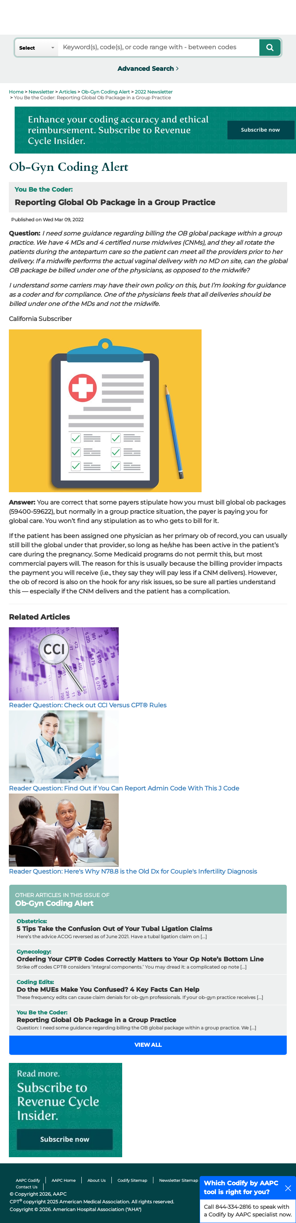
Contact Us (26, 1187)
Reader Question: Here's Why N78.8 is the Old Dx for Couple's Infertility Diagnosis (133, 871)
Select (27, 48)
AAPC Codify (28, 1180)
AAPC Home (64, 1180)
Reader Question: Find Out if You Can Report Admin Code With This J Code (124, 788)
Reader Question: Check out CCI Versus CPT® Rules (87, 705)
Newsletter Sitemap (178, 1180)
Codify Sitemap (132, 1180)
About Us (96, 1180)
